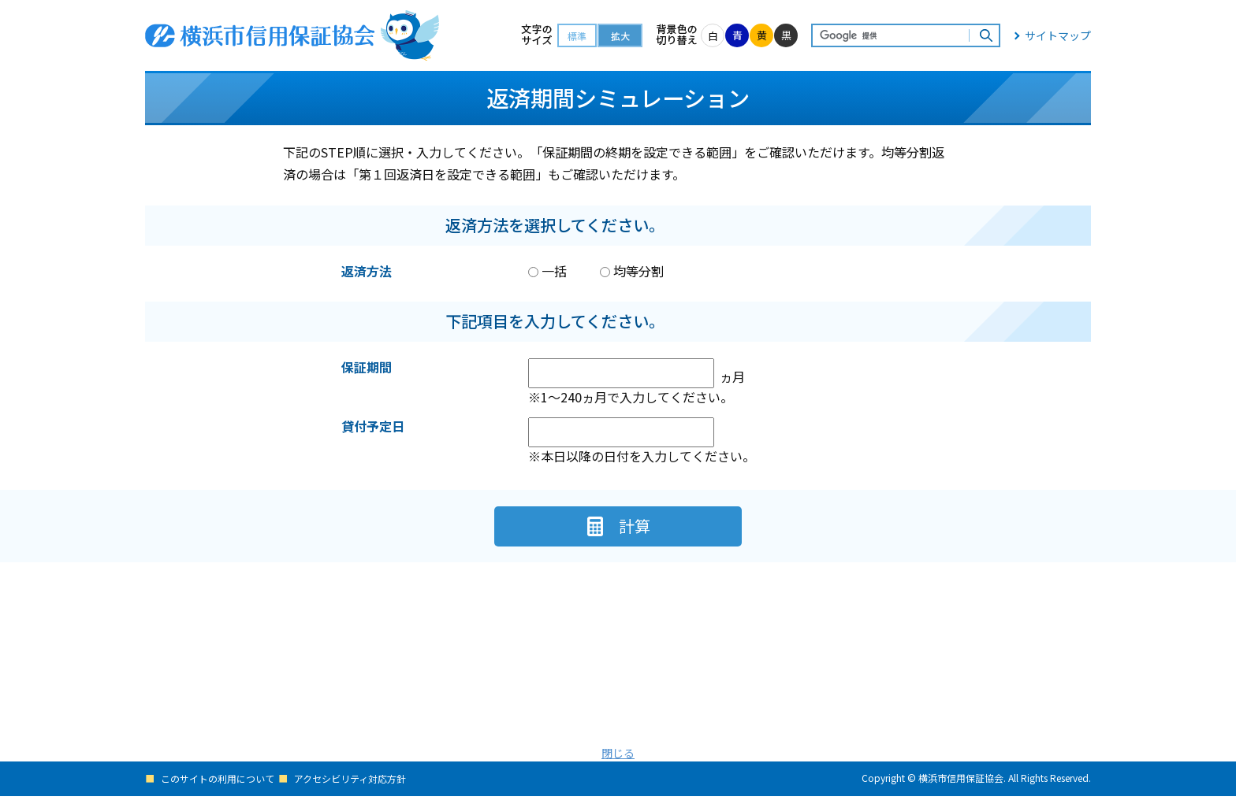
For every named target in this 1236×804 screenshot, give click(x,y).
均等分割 (632, 270)
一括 (547, 270)
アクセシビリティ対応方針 (364, 787)
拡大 (620, 36)
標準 (577, 36)
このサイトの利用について (222, 787)
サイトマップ (1058, 35)
